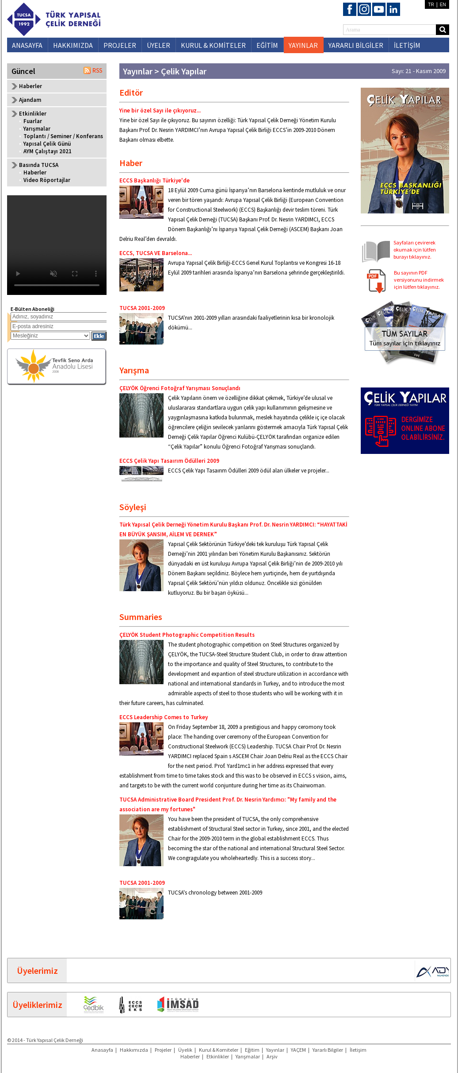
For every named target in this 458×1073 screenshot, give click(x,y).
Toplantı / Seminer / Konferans (63, 136)
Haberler (30, 86)
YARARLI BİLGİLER (355, 45)
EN (443, 4)
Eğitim (252, 1049)
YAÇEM (298, 1049)
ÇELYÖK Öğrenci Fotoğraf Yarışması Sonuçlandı (179, 388)
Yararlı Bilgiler (328, 1049)
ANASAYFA (27, 45)
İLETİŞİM (407, 45)
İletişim (358, 1049)
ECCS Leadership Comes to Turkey (163, 717)
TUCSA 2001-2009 (142, 308)
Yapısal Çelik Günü (47, 143)
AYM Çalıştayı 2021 (47, 151)
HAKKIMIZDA (73, 45)
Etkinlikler (217, 1056)
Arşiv (272, 1056)
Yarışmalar (36, 128)
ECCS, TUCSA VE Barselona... (155, 253)
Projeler (163, 1049)
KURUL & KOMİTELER (213, 45)
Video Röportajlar (46, 180)
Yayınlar (275, 1049)
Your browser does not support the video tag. (57, 245)
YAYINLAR (303, 45)
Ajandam (30, 100)
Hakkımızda (134, 1049)
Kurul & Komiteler (218, 1049)
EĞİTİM (267, 45)
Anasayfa (102, 1049)
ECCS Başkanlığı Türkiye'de (154, 180)
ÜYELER (158, 45)
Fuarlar (32, 121)
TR (431, 4)
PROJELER (119, 45)
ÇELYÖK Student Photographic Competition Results (187, 635)
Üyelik (185, 1049)
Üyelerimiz (37, 970)
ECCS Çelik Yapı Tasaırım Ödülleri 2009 (169, 461)
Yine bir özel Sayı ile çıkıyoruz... (160, 110)
